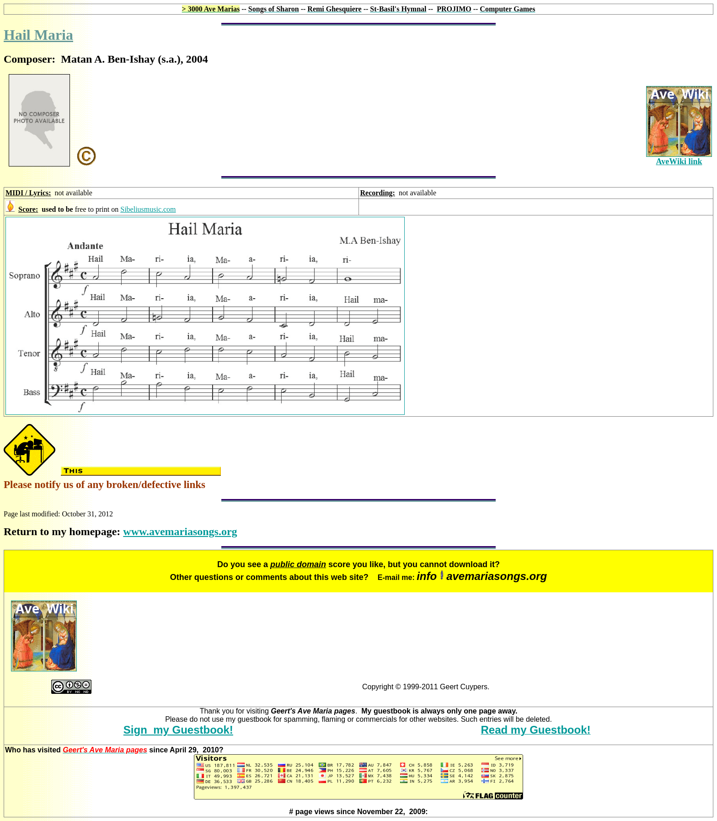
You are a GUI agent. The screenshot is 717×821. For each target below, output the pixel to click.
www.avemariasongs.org (180, 531)
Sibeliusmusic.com (148, 209)
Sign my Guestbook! (178, 730)
